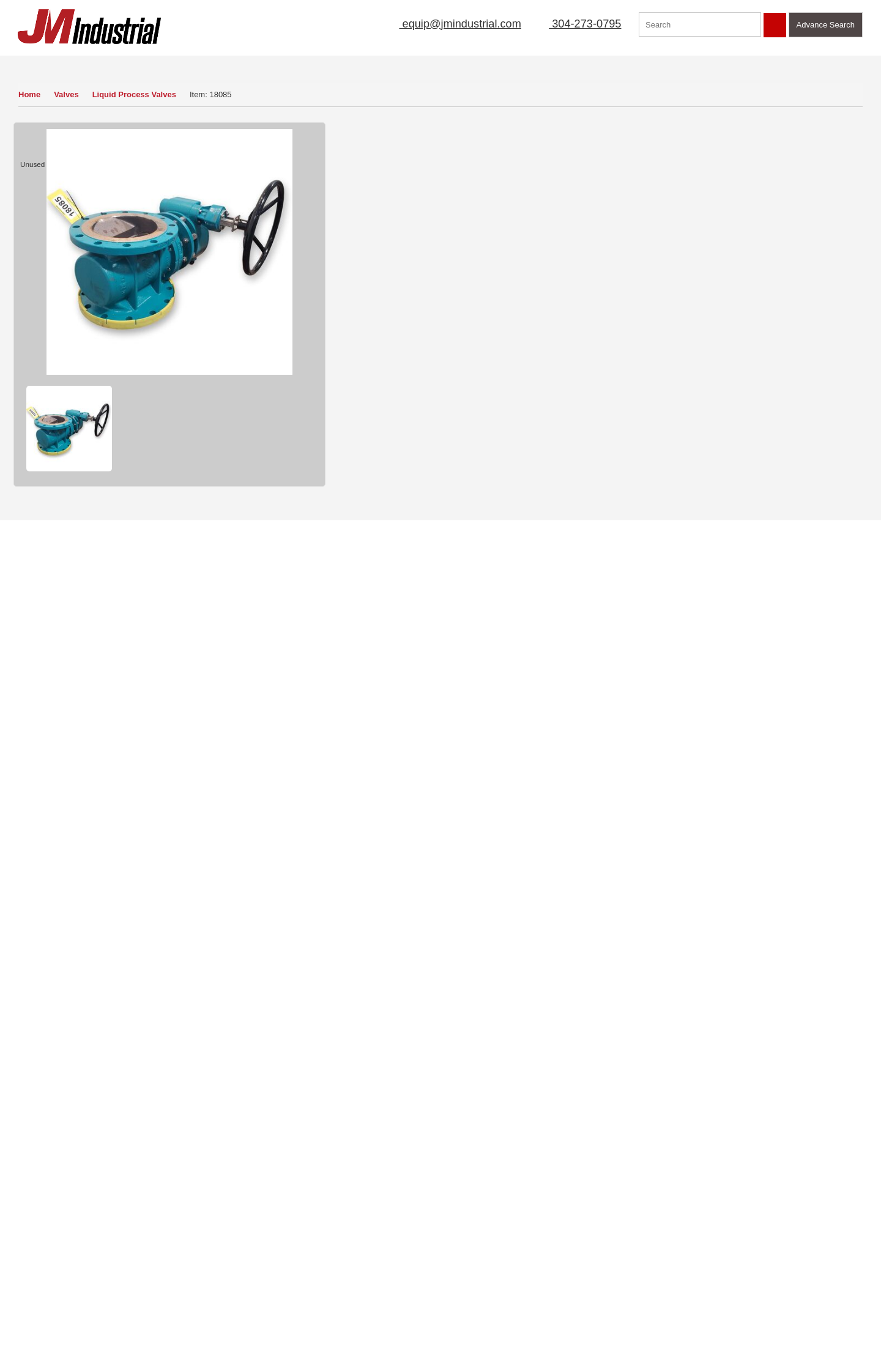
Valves (67, 94)
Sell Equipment (379, 64)
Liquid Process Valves (137, 94)
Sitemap (115, 1252)
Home (29, 94)
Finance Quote (374, 430)
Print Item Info (470, 430)
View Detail (752, 323)
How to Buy (368, 395)
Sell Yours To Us (571, 395)
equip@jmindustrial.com (447, 24)
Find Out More (752, 921)
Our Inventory (51, 64)
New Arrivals (527, 64)
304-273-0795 (577, 24)
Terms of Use (123, 1234)
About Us (306, 64)
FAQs (22, 1305)
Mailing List (456, 64)
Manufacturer (604, 64)
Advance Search (826, 24)
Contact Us (776, 64)
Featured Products (692, 64)
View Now (84, 1148)
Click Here (692, 1089)
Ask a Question (471, 395)
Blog (108, 1287)
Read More (267, 1115)
